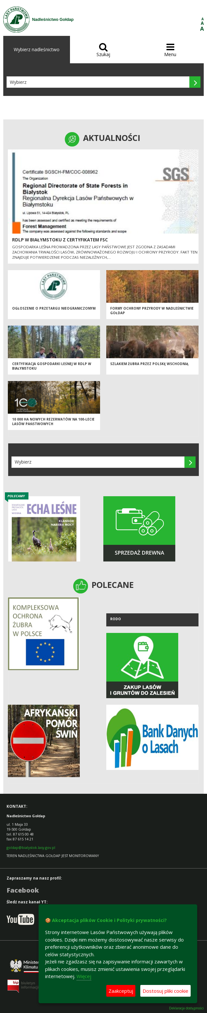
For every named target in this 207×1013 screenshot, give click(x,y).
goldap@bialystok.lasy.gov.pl (31, 847)
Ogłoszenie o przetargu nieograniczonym (53, 308)
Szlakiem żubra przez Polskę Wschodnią (149, 363)
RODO (115, 619)
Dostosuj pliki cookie (165, 991)
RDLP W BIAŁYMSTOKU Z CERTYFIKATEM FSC (60, 240)
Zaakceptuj (121, 991)
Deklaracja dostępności (186, 1008)
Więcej (84, 976)
